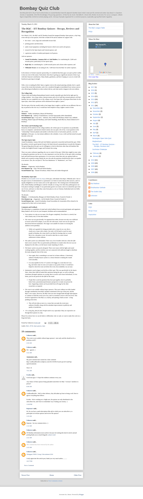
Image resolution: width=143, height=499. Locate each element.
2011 (93, 105)
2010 (93, 160)
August (95, 120)
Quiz (43, 326)
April (94, 133)
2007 (93, 169)
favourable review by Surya (37, 179)
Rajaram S (29, 408)
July (94, 123)
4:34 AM (29, 343)
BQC (27, 326)
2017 (93, 87)
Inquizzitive (92, 214)
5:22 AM (29, 353)
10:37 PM (29, 461)
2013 (93, 99)
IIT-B (31, 326)
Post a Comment (29, 465)
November (96, 111)
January (96, 156)
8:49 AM (29, 386)
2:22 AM (29, 437)
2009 (93, 163)
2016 (93, 90)
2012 (93, 102)
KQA (90, 207)
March (95, 136)
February (96, 153)
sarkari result (52, 435)
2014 (93, 96)
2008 (93, 166)
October (96, 114)
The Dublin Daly (96, 191)
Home (52, 475)
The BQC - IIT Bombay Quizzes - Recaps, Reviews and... (103, 145)
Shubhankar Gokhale (98, 187)
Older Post (77, 475)
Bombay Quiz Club (39, 8)
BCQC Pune (92, 211)
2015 (93, 93)
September (97, 117)
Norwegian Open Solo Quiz (101, 138)
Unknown (29, 335)
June (95, 126)
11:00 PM (29, 404)
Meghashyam (97, 141)
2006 (93, 172)
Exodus (28, 375)
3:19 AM (29, 416)
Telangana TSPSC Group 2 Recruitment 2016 (39, 454)
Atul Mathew (95, 183)
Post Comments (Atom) (55, 481)
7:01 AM (29, 370)
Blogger (81, 494)
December (96, 108)
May (94, 129)
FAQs (90, 31)
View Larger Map (93, 77)
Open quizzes (38, 326)
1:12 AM (29, 426)
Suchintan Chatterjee (99, 149)
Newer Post (25, 475)
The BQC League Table (96, 28)
